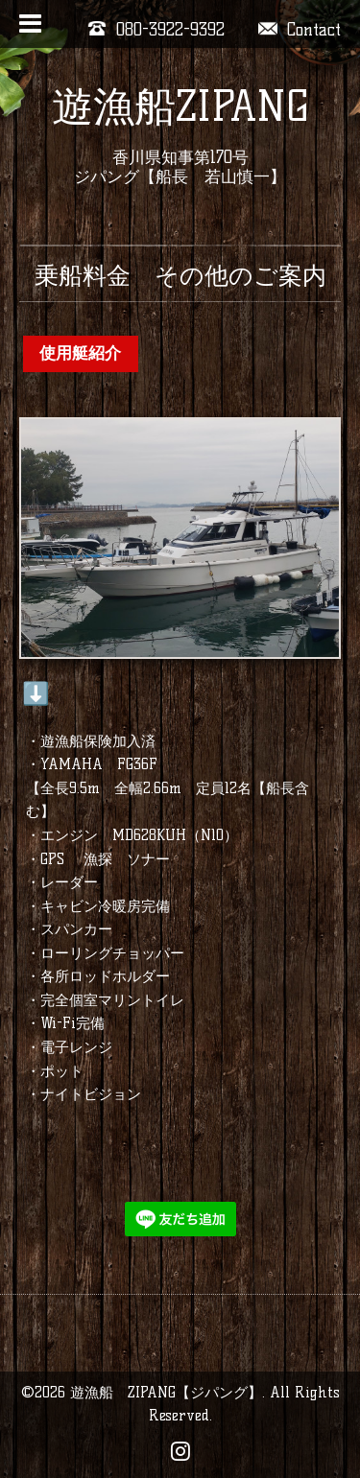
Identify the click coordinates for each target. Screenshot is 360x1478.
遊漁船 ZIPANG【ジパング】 (166, 1392)
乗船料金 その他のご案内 (180, 275)
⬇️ (36, 693)
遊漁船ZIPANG (180, 106)
